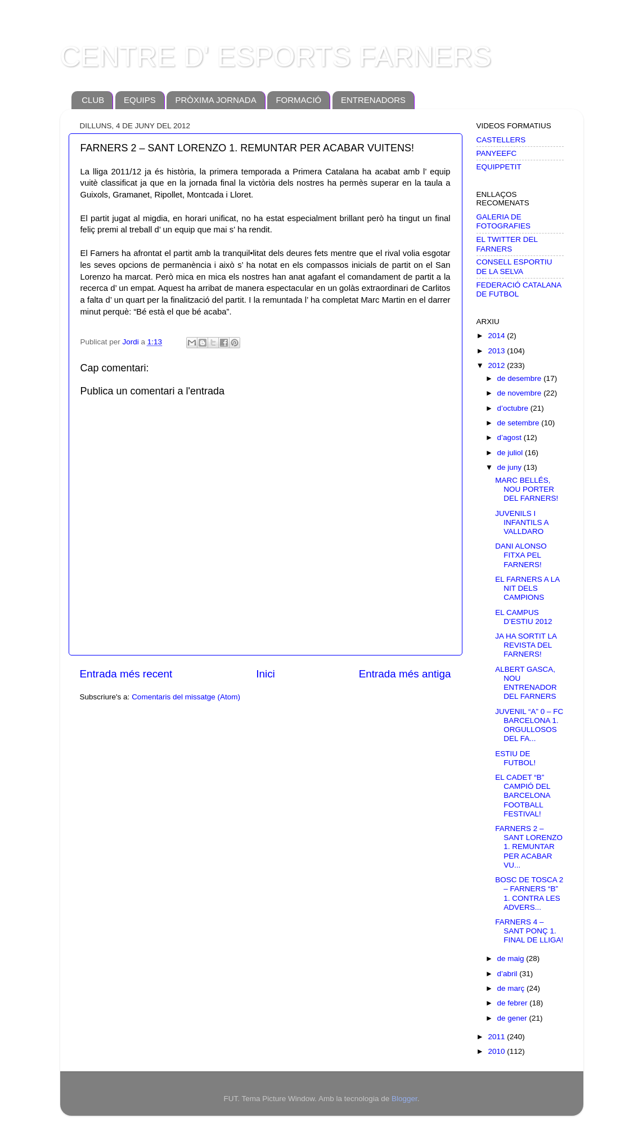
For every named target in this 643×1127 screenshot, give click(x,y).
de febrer (513, 1003)
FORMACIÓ (298, 100)
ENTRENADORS (373, 100)
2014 (497, 335)
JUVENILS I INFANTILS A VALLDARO (521, 522)
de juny (510, 467)
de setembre (519, 423)
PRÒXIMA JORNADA (215, 100)
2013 (497, 351)
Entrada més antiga (405, 674)
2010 (497, 1051)
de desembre (520, 378)
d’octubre (513, 408)
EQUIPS (140, 100)
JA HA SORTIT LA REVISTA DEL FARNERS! (525, 645)
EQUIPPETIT (498, 167)
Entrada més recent (126, 674)
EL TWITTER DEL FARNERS (507, 244)
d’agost (510, 437)
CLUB (93, 100)
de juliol (511, 452)
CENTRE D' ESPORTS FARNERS (276, 57)
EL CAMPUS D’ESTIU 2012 (523, 617)
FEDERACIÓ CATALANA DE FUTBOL (518, 289)
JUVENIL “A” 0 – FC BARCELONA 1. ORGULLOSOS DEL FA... (529, 725)
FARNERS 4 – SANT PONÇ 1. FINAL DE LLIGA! (529, 931)
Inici (265, 674)
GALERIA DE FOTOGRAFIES (503, 221)
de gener (513, 1018)
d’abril (508, 973)
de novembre (520, 393)
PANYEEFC (496, 153)
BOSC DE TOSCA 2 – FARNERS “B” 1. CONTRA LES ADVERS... (529, 893)
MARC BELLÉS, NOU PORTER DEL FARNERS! (526, 489)
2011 (497, 1036)
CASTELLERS (501, 140)
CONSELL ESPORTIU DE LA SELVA (514, 266)
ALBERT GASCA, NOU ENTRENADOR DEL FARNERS (526, 683)
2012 (497, 365)
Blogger (404, 1098)
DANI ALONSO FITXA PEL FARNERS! (521, 555)
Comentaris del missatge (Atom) (186, 697)
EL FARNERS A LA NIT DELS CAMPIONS (527, 588)
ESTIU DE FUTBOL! (515, 758)
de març (512, 988)
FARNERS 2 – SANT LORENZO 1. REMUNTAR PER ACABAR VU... (529, 846)
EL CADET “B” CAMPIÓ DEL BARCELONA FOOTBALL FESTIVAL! (522, 795)
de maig (512, 958)
